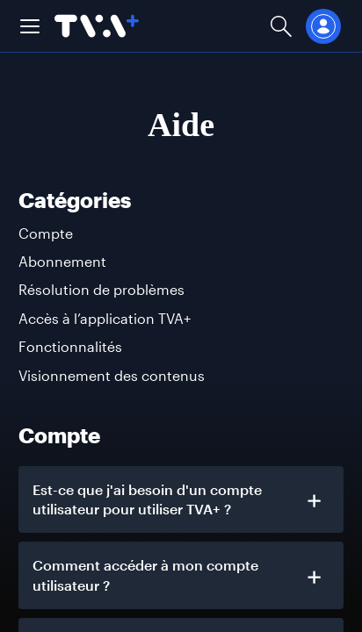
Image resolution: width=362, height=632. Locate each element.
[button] (30, 26)
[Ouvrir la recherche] (281, 26)
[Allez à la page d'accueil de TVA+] (96, 26)
